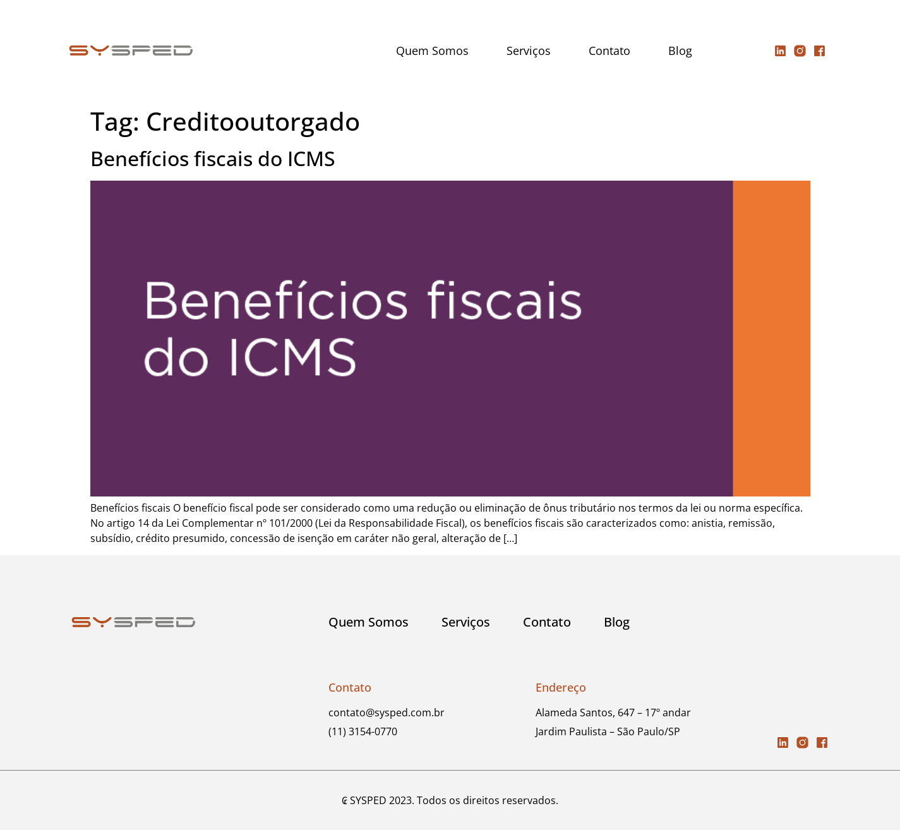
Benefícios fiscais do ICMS (212, 158)
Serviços (529, 50)
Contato (609, 50)
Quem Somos (432, 50)
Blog (680, 50)
